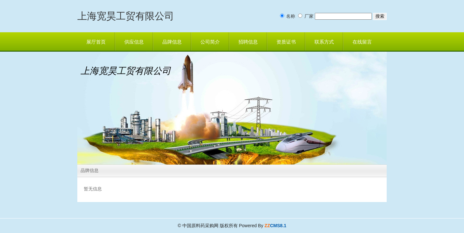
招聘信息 (248, 42)
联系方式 (324, 42)
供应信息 (134, 42)
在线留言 (362, 42)
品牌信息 (172, 42)
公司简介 (210, 42)
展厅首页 (96, 42)
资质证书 (286, 42)
